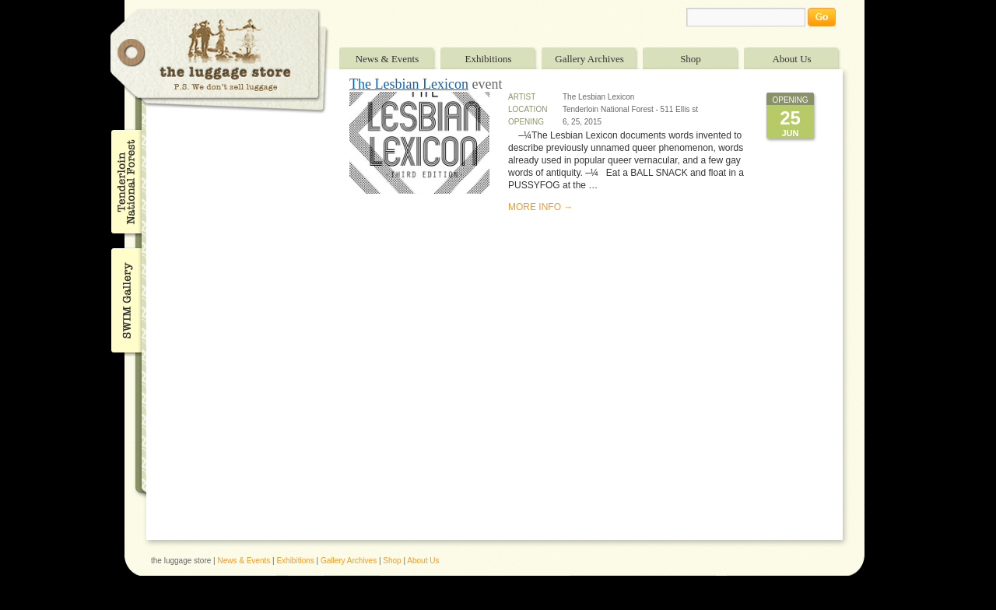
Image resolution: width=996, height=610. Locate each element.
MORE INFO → (540, 207)
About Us (791, 59)
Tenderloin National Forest (124, 181)
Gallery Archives (589, 59)
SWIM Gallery (124, 298)
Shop (690, 59)
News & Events (387, 59)
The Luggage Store (219, 61)
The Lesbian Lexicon (408, 84)
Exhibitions (488, 59)
